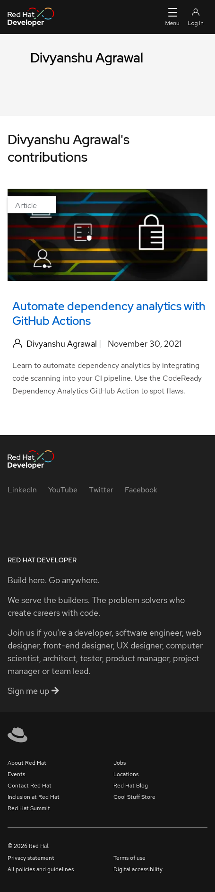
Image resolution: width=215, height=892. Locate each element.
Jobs (119, 763)
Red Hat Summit (29, 808)
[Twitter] (101, 490)
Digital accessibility (138, 869)
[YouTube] (62, 490)
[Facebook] (141, 490)
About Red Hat (27, 763)
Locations (125, 774)
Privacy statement (31, 858)
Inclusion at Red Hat (34, 797)
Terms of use (129, 858)
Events (16, 774)
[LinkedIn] (22, 490)
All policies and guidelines (41, 869)
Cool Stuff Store (134, 797)
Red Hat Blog (130, 785)
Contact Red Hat (30, 785)
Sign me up (33, 690)
